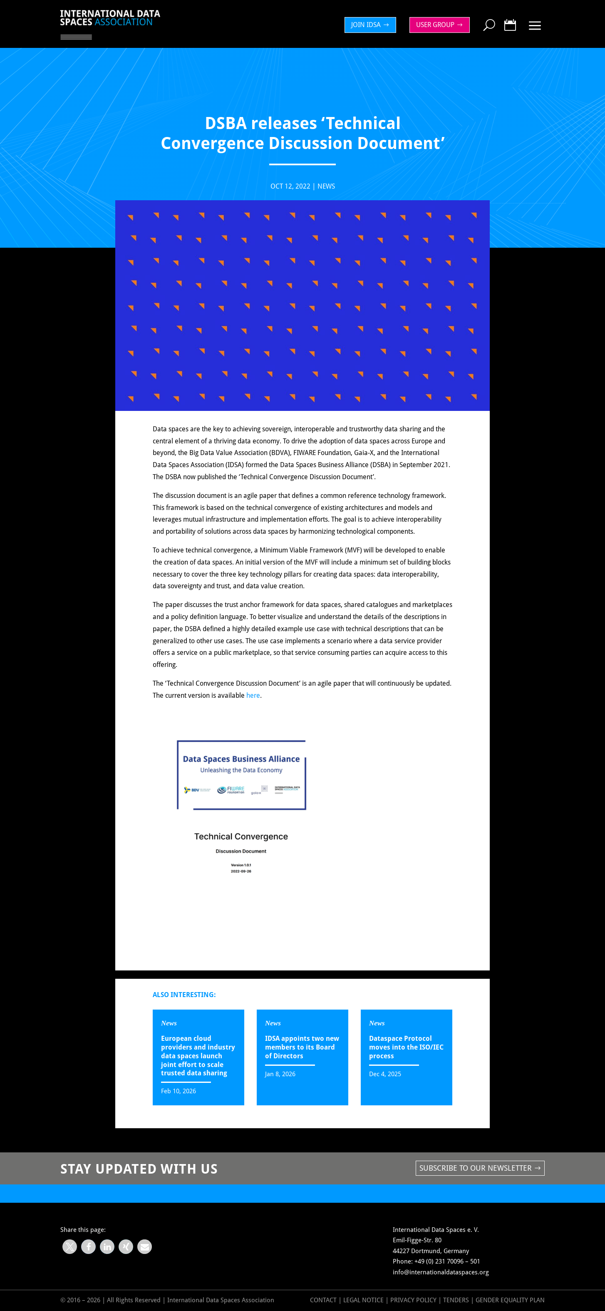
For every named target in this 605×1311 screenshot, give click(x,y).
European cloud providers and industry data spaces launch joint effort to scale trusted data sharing (198, 1056)
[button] (69, 1246)
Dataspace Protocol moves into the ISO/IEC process (406, 1047)
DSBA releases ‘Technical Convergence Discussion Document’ (192, 1193)
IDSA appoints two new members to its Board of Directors (302, 1047)
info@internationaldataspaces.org (441, 1272)
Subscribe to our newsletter (475, 1168)
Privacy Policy (414, 1300)
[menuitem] (372, 25)
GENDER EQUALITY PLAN (510, 1300)
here (253, 702)
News (326, 193)
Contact (323, 1300)
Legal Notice (363, 1300)
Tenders (456, 1300)
